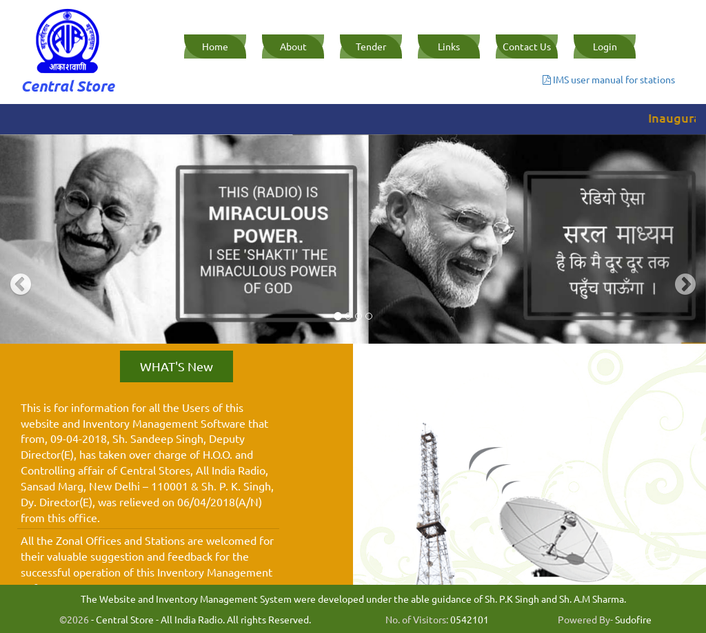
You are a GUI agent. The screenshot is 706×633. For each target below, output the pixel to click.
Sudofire (633, 619)
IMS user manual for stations (609, 79)
